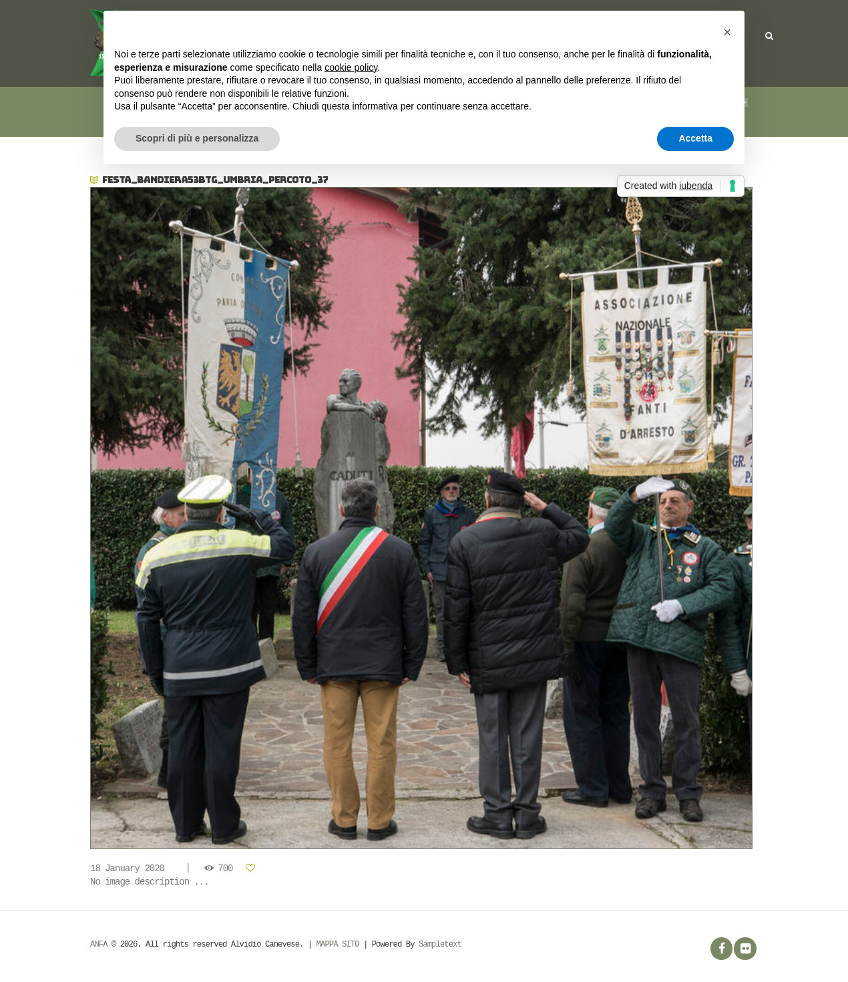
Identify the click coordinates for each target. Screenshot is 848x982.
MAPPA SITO (337, 944)
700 (225, 868)
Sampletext (440, 944)
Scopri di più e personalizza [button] (197, 138)
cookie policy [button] (351, 67)
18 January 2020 (127, 868)
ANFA (99, 944)
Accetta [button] (695, 138)
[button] (727, 32)
